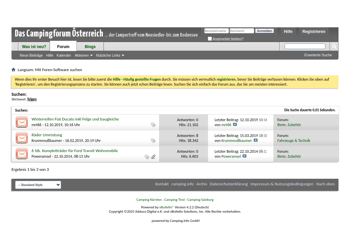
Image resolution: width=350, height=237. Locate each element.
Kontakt (162, 183)
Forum (63, 46)
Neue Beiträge (31, 55)
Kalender (64, 55)
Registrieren (313, 31)
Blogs (90, 46)
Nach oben (325, 183)
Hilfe (288, 31)
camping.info (182, 183)
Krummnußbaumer (47, 140)
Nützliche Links (108, 55)
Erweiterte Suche (318, 55)
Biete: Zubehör (289, 124)
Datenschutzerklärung (229, 183)
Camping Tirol (174, 200)
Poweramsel (41, 156)
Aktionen (82, 55)
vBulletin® (166, 207)
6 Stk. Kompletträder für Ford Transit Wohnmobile (75, 150)
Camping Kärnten (149, 200)
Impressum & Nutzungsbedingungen (282, 183)
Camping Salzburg (200, 200)
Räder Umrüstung (47, 134)
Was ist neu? (34, 46)
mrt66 (36, 124)
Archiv (202, 183)
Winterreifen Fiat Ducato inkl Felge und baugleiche (75, 119)
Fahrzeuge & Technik (293, 140)
